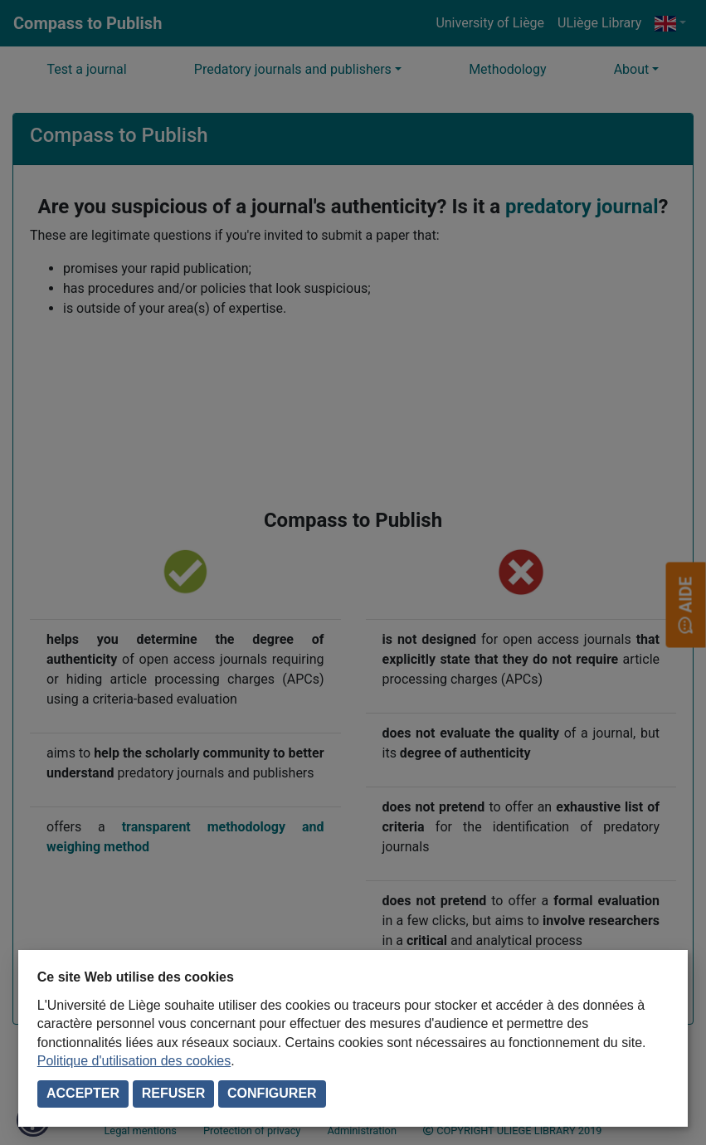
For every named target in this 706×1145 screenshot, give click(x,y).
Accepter (82, 1093)
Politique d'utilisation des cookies (134, 1061)
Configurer (272, 1093)
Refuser (173, 1093)
